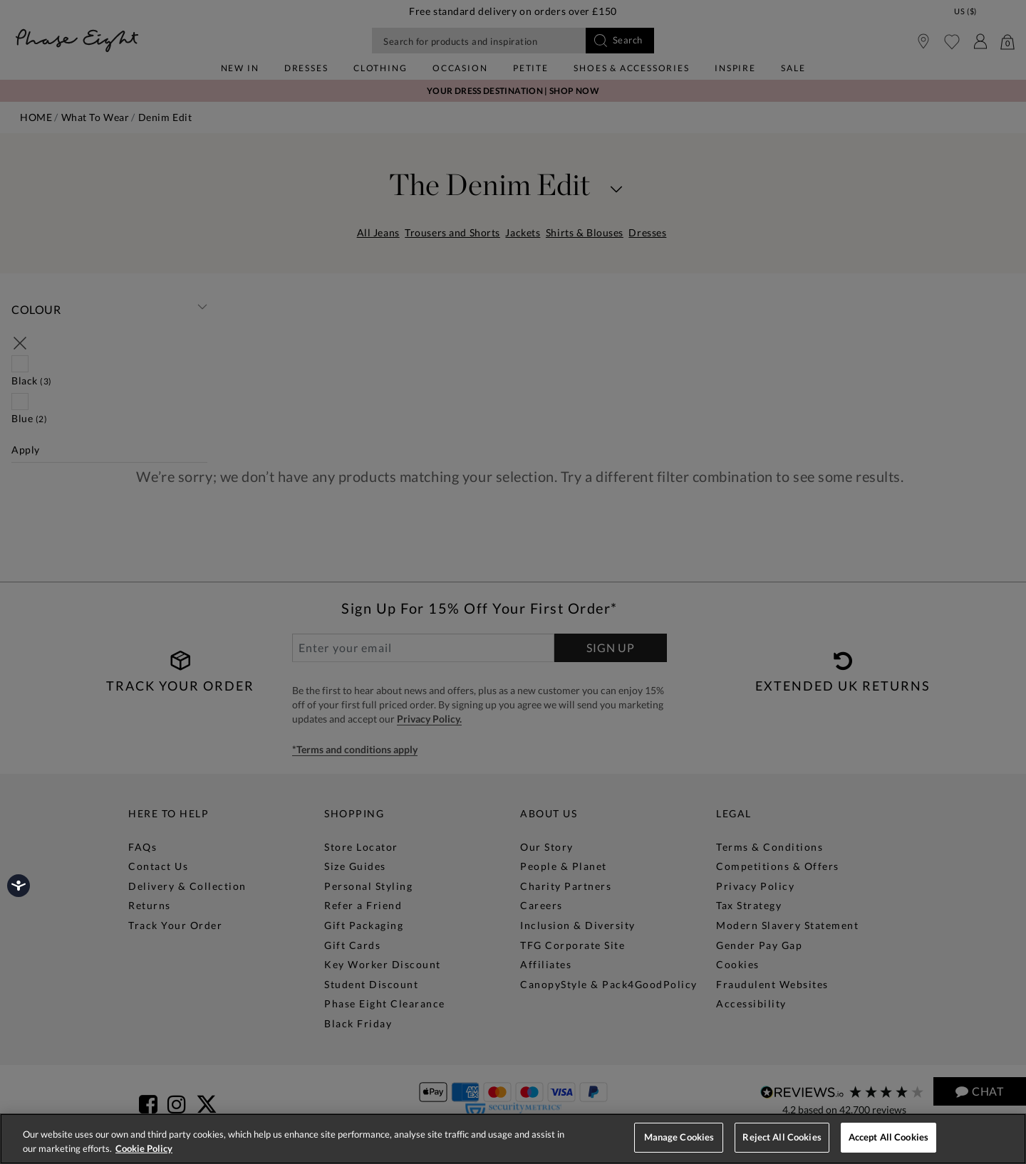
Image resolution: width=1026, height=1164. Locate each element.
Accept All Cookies (888, 1137)
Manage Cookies (679, 1137)
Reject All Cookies (781, 1137)
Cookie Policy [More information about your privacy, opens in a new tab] (143, 1148)
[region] (513, 1138)
